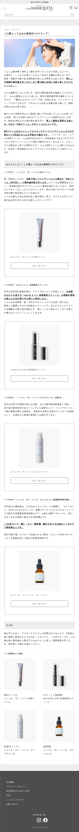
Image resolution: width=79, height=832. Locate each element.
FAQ (8, 795)
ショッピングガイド (15, 800)
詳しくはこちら (39, 266)
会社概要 (10, 782)
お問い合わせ (12, 804)
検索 (73, 14)
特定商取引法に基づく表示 (18, 791)
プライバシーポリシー (16, 786)
